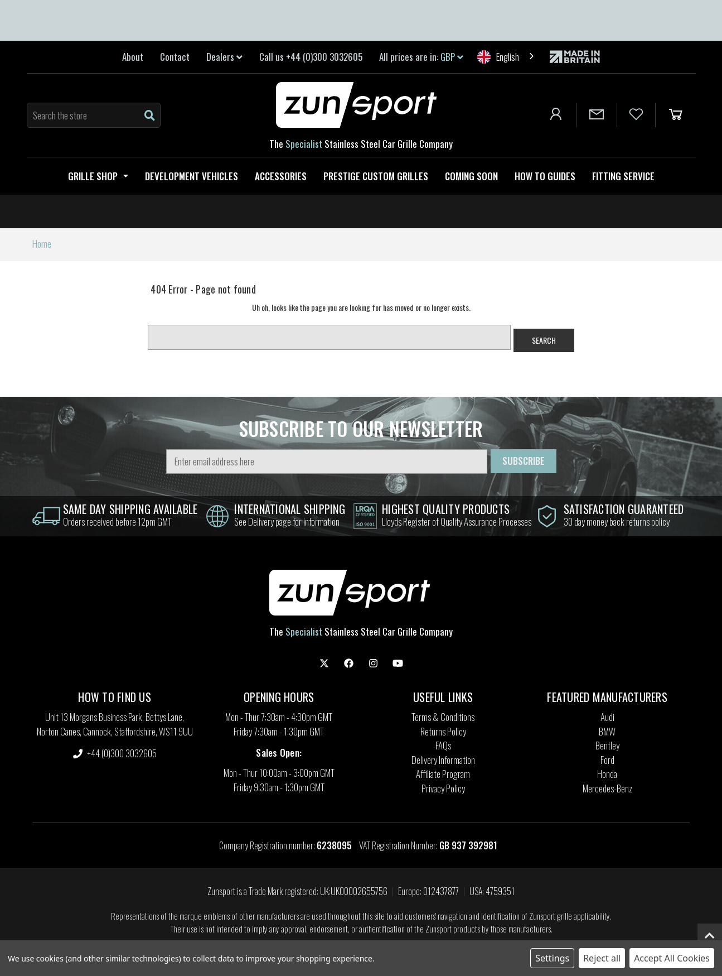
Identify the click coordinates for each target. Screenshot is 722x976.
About (132, 57)
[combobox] (506, 56)
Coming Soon (471, 176)
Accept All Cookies (672, 958)
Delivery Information (443, 760)
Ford (607, 760)
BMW (607, 731)
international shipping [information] (289, 509)
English (498, 57)
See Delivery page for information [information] (287, 521)
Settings (552, 958)
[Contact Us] (596, 115)
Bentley (607, 745)
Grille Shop (98, 176)
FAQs (443, 745)
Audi (607, 717)
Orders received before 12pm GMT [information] (117, 521)
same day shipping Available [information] (130, 509)
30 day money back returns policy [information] (617, 521)
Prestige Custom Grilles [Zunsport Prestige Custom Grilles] (375, 176)
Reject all (602, 958)
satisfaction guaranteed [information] (624, 509)
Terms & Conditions (442, 717)
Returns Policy (443, 731)
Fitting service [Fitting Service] (623, 176)
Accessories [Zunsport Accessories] (281, 176)
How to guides (545, 176)
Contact (175, 57)
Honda (607, 774)
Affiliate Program (443, 774)
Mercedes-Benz (607, 788)
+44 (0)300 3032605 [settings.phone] (115, 753)
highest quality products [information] (446, 509)
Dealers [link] (224, 57)
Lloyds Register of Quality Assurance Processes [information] (456, 521)
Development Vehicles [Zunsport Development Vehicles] (191, 176)
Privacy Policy (443, 788)
